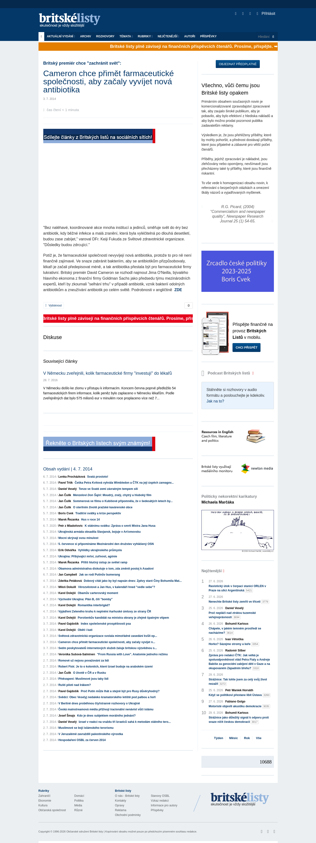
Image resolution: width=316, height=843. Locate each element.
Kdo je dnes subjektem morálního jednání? (106, 715)
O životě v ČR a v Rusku (89, 672)
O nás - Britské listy (127, 796)
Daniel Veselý (67, 489)
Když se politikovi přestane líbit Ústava (239, 695)
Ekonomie (45, 800)
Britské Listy (240, 799)
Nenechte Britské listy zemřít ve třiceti (239, 602)
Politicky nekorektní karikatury (229, 499)
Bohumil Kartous (237, 623)
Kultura (43, 805)
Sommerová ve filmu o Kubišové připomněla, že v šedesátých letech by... (123, 501)
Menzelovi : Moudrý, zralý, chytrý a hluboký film (112, 495)
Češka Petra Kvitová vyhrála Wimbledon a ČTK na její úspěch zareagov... (124, 482)
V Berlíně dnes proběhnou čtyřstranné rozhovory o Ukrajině (99, 703)
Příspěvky (208, 36)
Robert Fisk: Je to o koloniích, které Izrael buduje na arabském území (105, 666)
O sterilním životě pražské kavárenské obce (103, 507)
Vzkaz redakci (160, 800)
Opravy (119, 805)
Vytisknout (53, 305)
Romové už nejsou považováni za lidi (83, 660)
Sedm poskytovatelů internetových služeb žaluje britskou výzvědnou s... (107, 648)
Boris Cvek (65, 513)
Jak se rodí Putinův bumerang (99, 574)
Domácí (79, 796)
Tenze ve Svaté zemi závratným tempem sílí (108, 489)
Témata (126, 36)
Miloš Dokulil (67, 587)
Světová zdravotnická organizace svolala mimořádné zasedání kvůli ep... (107, 636)
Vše (258, 738)
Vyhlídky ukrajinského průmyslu (100, 550)
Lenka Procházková (71, 476)
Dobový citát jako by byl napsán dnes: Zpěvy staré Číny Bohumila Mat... (133, 581)
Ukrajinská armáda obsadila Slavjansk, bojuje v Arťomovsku (99, 531)
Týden (218, 738)
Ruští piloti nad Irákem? (74, 685)
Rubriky (145, 36)
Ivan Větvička (234, 639)
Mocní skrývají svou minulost (78, 538)
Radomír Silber (235, 650)
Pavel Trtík (65, 482)
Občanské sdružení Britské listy (84, 831)
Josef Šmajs (66, 715)
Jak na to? (215, 401)
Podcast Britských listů (226, 373)
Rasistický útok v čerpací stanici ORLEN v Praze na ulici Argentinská (237, 588)
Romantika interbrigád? (94, 605)
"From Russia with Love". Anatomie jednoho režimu (132, 654)
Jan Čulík (64, 495)
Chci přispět (246, 347)
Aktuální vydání (61, 36)
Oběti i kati (85, 630)
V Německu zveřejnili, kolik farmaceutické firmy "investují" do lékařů (107, 373)
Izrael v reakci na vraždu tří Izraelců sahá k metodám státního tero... (125, 722)
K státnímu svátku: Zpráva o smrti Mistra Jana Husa (120, 525)
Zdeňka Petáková (70, 581)
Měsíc (233, 738)
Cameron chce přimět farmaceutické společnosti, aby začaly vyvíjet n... (106, 642)
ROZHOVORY (105, 36)
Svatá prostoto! (97, 476)
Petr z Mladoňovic (70, 525)
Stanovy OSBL (160, 796)
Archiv (85, 36)
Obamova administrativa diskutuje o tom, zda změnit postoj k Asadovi (106, 568)
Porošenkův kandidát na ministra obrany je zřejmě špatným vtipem (123, 617)
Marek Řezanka (68, 519)
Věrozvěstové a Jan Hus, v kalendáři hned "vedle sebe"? (116, 587)
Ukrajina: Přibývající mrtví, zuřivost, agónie (87, 556)
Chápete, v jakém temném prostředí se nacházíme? (235, 631)
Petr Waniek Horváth (239, 690)
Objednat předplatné (237, 64)
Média (78, 805)
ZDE (178, 290)
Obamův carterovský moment (98, 593)
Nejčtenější (168, 36)
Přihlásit (266, 13)
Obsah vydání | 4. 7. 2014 (68, 469)
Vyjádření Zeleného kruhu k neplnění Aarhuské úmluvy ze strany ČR (104, 611)
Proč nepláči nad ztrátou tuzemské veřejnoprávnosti (232, 615)
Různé (78, 810)
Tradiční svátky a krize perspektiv (98, 513)
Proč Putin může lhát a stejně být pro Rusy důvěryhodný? (120, 691)
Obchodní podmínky (128, 815)
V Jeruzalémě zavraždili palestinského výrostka (90, 734)
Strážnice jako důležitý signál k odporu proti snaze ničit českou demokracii (239, 720)
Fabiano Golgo (235, 701)
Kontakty (120, 800)
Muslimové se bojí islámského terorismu (86, 728)
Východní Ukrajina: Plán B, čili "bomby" (85, 599)
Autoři (189, 36)
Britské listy (72, 20)
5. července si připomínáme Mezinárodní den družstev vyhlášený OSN (106, 544)
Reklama (120, 810)
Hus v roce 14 (90, 519)
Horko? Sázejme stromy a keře (234, 644)
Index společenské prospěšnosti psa (106, 623)
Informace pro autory (164, 805)
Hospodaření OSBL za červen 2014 (82, 740)
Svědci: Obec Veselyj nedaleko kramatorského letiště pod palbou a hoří (107, 697)
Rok (247, 738)
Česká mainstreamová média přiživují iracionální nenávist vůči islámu (106, 709)
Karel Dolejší (67, 593)
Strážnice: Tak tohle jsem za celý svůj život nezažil (238, 682)
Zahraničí (44, 796)
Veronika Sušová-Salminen (76, 654)
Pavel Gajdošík (68, 623)
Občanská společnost (52, 810)
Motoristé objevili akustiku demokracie (239, 706)
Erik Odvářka (67, 550)
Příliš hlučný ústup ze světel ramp (104, 562)
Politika (79, 800)
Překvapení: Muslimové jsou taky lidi (83, 678)
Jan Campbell (67, 574)
